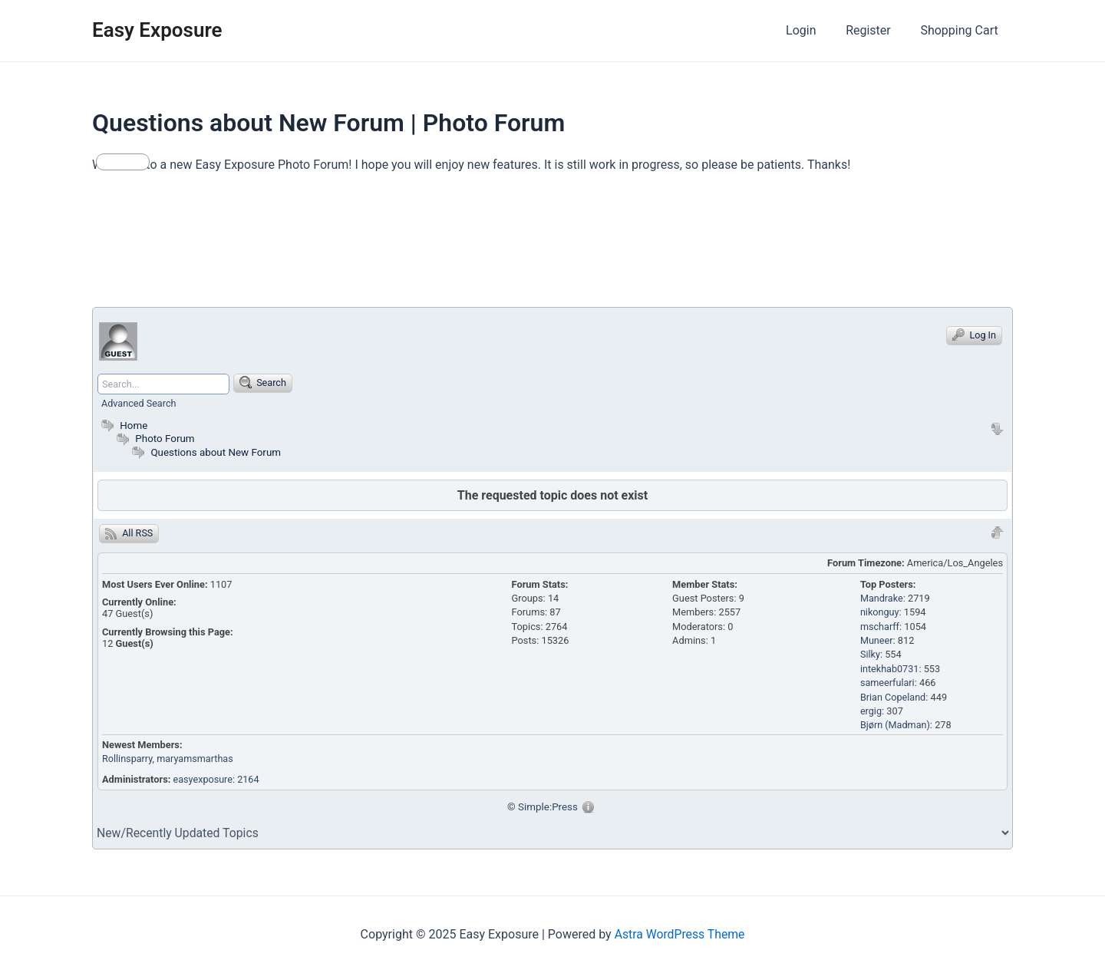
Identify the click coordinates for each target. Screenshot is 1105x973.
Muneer (876, 640)
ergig (871, 711)
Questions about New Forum (216, 452)
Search (264, 382)
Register (876, 30)
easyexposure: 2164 (217, 779)
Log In (974, 334)
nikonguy (879, 612)
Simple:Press (548, 806)
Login (814, 30)
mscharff (880, 626)
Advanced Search (139, 403)
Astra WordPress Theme (679, 934)
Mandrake (882, 598)
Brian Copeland (893, 696)
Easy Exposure (157, 29)
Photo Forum (154, 438)
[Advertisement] (371, 247)
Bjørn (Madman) (895, 725)
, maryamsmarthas (194, 758)
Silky (870, 654)
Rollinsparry (127, 758)
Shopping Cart (962, 30)
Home (122, 425)
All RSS (129, 533)
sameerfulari (887, 682)
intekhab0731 (890, 669)
